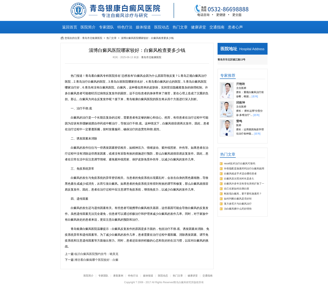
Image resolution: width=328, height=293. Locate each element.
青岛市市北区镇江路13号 (231, 59)
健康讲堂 (198, 27)
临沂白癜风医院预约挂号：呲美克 (96, 254)
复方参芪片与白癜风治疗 (238, 203)
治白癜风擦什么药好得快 (238, 208)
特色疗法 (124, 27)
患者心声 (235, 27)
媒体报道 (143, 27)
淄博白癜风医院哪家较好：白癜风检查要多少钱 (147, 38)
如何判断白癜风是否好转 (238, 198)
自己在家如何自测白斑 (236, 188)
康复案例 (118, 275)
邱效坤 (240, 102)
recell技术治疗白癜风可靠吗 (239, 163)
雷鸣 (239, 121)
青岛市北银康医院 (92, 38)
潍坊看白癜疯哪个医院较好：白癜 (96, 259)
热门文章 (180, 27)
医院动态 (161, 27)
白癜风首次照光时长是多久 (239, 178)
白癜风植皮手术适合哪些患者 (240, 173)
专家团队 (106, 27)
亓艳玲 (240, 84)
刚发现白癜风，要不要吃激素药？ (243, 193)
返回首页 (69, 27)
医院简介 (88, 27)
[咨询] (254, 96)
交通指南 (216, 27)
